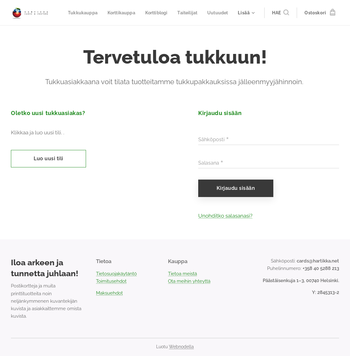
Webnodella (181, 346)
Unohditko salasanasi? (225, 216)
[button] (280, 13)
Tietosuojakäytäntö (116, 274)
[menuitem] (108, 13)
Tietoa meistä (182, 274)
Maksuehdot (109, 293)
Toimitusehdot (111, 281)
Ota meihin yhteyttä (189, 281)
